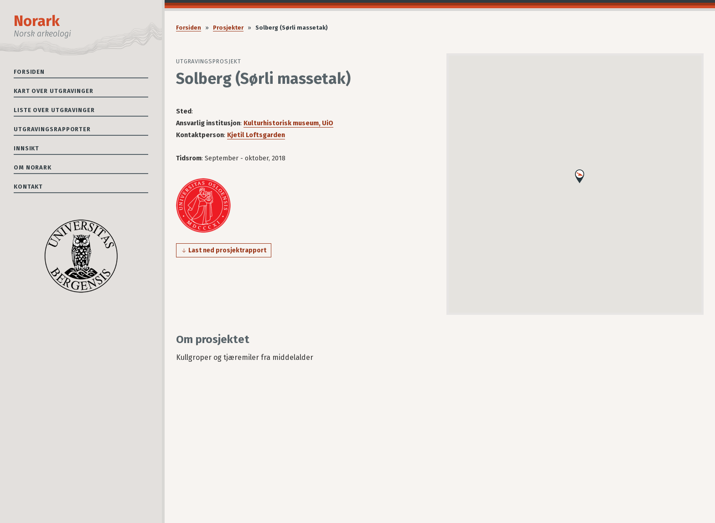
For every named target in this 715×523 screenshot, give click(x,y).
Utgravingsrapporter (52, 129)
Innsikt (26, 148)
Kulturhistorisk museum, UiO (288, 123)
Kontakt (28, 186)
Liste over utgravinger (54, 110)
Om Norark (33, 167)
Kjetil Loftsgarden (256, 135)
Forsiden (29, 71)
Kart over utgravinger (53, 90)
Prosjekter (228, 27)
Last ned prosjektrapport (227, 250)
